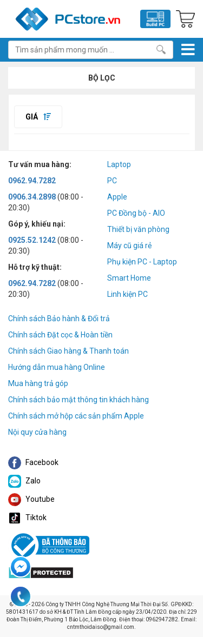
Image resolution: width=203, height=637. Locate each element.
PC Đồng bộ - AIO (136, 213)
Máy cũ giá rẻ (129, 245)
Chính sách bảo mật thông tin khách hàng (78, 399)
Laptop (119, 164)
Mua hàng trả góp (38, 383)
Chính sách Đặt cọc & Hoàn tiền (60, 334)
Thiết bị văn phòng (138, 229)
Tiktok (27, 517)
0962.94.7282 (32, 180)
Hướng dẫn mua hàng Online (56, 367)
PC (112, 180)
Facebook (33, 462)
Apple (117, 197)
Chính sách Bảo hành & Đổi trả (59, 318)
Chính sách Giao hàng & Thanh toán (68, 351)
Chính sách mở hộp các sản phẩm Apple (76, 416)
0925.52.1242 (32, 240)
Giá (38, 116)
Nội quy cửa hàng (37, 432)
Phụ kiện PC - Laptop (142, 261)
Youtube (31, 499)
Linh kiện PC (127, 294)
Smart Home (129, 278)
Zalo (24, 480)
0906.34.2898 (32, 197)
